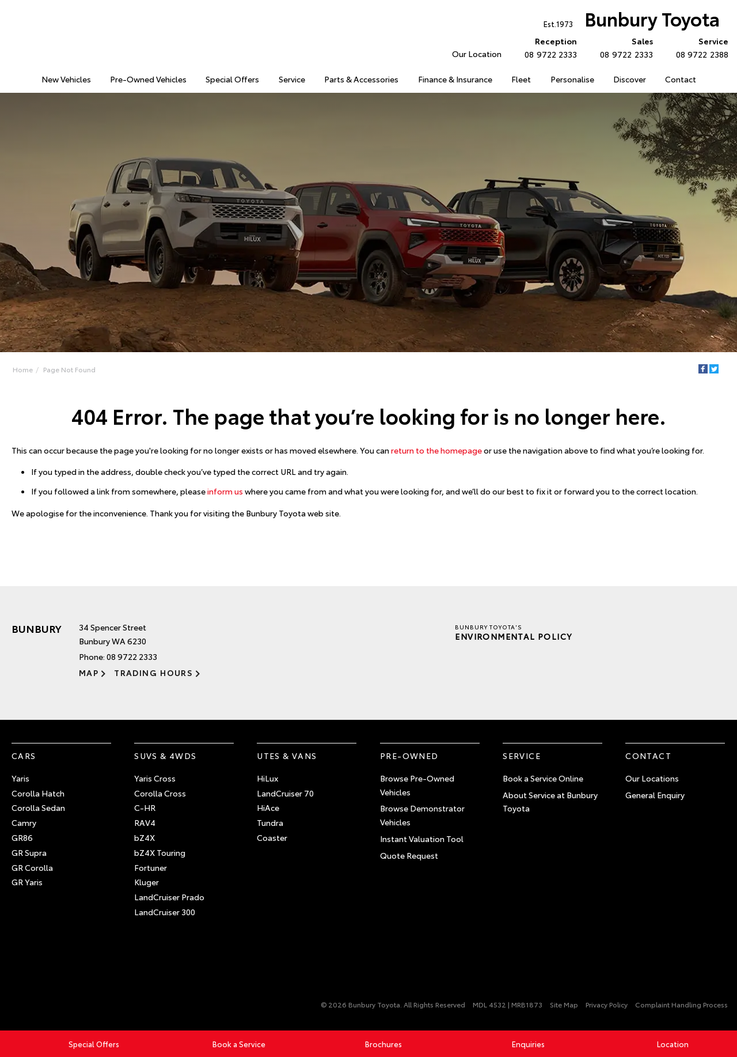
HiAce (268, 807)
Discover (629, 79)
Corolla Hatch (38, 793)
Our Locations (652, 778)
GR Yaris (27, 882)
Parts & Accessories (361, 79)
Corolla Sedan (38, 807)
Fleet (521, 79)
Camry (24, 822)
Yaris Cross (155, 778)
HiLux (267, 778)
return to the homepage (436, 450)
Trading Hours (153, 672)
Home (23, 369)
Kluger (146, 882)
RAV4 (144, 822)
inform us (225, 491)
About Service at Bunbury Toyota (550, 801)
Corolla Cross (160, 793)
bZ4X (144, 837)
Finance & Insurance (455, 79)
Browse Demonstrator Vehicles (422, 815)
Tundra (270, 822)
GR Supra (29, 852)
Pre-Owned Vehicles (148, 79)
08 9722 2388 (699, 47)
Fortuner (150, 867)
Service (292, 79)
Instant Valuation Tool (422, 838)
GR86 (22, 837)
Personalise (572, 79)
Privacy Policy (607, 1004)
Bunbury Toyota (632, 21)
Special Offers (232, 79)
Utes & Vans (287, 755)
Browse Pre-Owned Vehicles (417, 785)
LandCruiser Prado (169, 897)
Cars (24, 755)
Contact (680, 79)
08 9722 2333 (548, 47)
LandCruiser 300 (164, 912)
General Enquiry (655, 795)
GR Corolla (32, 867)
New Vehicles (66, 79)
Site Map (564, 1004)
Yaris (20, 778)
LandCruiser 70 (285, 793)
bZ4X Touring (159, 852)
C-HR (144, 807)
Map (88, 672)
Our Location (477, 53)
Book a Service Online (543, 778)
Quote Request (409, 855)
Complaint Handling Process (681, 1004)
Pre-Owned (409, 755)
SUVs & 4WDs (165, 755)
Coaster (272, 837)
